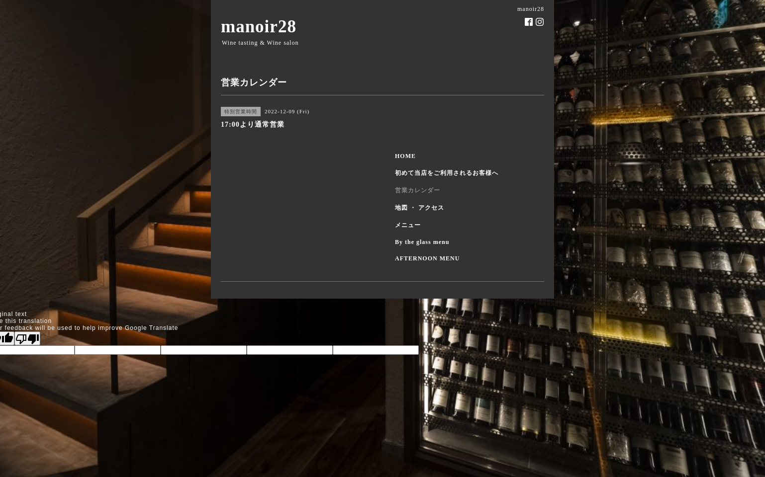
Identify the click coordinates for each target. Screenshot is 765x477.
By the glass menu (422, 241)
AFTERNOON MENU (427, 258)
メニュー (408, 225)
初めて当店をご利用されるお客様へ (446, 172)
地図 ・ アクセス (419, 207)
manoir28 (258, 26)
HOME (405, 156)
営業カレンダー (417, 190)
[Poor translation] (27, 338)
